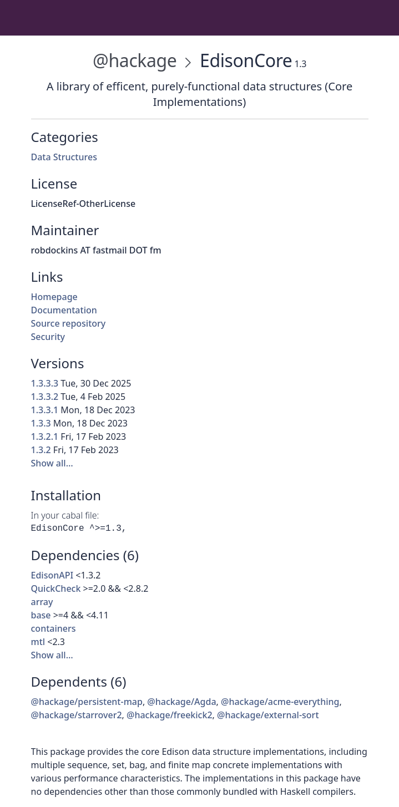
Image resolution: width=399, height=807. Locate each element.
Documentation (64, 310)
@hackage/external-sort (268, 715)
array (42, 602)
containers (53, 628)
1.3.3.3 (45, 383)
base (41, 615)
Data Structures (64, 157)
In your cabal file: (65, 515)
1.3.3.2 (45, 396)
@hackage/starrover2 (76, 715)
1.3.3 (41, 423)
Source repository (68, 323)
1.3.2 (41, 450)
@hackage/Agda (181, 702)
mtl (38, 642)
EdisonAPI (52, 575)
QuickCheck (56, 588)
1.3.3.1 (45, 410)
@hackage (134, 60)
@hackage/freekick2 (170, 715)
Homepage (54, 297)
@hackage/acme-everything (280, 702)
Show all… (52, 463)
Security (48, 337)
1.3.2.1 (45, 436)
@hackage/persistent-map (87, 702)
